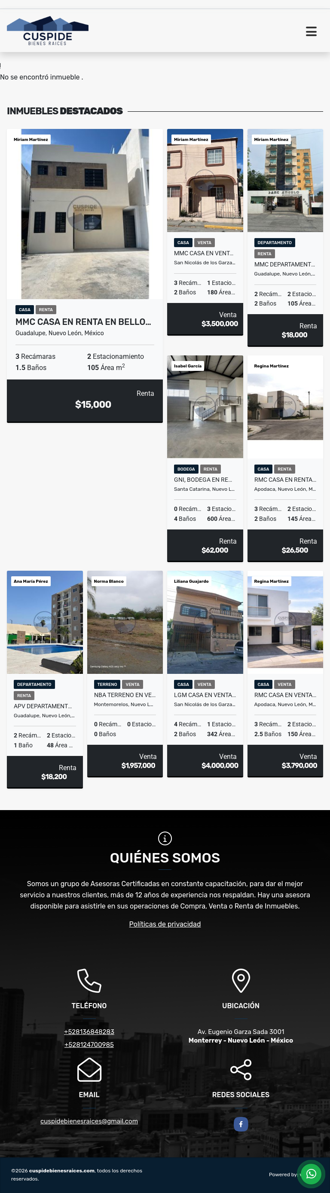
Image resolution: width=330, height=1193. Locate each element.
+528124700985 (89, 1045)
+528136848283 (89, 1032)
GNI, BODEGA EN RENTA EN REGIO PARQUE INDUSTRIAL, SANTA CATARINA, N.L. (205, 479)
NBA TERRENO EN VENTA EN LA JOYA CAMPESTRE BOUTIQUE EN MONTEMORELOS (125, 694)
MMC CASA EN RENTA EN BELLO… (83, 322)
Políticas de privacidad (165, 924)
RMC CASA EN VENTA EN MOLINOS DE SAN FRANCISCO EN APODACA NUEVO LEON (285, 694)
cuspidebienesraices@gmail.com (89, 1121)
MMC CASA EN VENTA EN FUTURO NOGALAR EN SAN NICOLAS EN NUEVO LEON (205, 253)
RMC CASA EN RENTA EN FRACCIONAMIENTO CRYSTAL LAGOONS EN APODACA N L (285, 479)
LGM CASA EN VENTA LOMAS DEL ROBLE (205, 694)
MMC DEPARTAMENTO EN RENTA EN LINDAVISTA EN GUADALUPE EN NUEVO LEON (285, 264)
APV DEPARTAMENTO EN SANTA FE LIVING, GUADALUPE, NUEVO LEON (45, 706)
